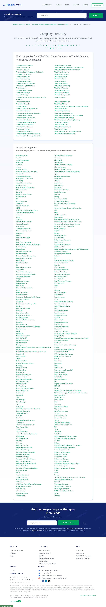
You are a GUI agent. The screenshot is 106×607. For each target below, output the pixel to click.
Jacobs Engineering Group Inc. (63, 301)
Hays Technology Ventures (62, 281)
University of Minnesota (23, 461)
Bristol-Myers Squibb (60, 199)
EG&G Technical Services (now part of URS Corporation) (71, 249)
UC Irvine (19, 443)
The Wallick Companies (61, 92)
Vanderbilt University (22, 475)
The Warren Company (23, 79)
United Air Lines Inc (22, 445)
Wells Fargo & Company (61, 488)
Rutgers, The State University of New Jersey (67, 390)
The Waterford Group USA (62, 127)
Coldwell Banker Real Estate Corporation (66, 219)
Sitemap (12, 570)
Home (15, 25)
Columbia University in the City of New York (67, 222)
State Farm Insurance (61, 411)
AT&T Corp (19, 180)
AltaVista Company (60, 167)
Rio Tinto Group (21, 386)
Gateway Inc (20, 269)
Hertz (56, 285)
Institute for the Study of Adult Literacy (28, 297)
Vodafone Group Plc (22, 479)
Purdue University (21, 377)
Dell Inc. (18, 235)
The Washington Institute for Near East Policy (68, 115)
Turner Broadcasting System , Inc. (26, 434)
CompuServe (20, 226)
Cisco (18, 217)
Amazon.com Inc (21, 169)
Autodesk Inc (58, 183)
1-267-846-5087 (45, 573)
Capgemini (19, 203)
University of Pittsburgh (61, 461)
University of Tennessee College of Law (66, 463)
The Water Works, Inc (61, 88)
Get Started (97, 5)
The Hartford (20, 422)
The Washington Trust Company (26, 122)
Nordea (56, 347)
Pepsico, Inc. (58, 363)
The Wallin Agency (22, 95)
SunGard (19, 415)
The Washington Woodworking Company (67, 120)
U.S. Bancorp (20, 436)
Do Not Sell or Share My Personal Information (84, 557)
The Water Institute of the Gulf (25, 83)
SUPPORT (76, 5)
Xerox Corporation (22, 493)
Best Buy (57, 194)
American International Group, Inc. (26, 171)
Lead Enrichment (45, 553)
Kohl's (56, 308)
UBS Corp (19, 441)
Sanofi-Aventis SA (59, 395)
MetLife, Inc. (20, 333)
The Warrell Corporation (23, 111)
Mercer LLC (58, 329)
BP (17, 199)
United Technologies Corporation (64, 447)
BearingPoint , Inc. (60, 192)
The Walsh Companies (61, 74)
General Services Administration (26, 274)
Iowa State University (22, 299)
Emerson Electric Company (62, 253)
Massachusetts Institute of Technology (28, 326)
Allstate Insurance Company (63, 164)
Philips (56, 365)
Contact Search (44, 550)
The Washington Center (61, 90)
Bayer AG (19, 192)
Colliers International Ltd (23, 222)
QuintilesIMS (58, 377)
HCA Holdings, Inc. (22, 283)
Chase (56, 212)
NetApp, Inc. (20, 345)
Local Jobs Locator (22, 317)
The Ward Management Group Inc (26, 108)
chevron (18, 215)
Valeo (56, 472)
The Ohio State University (62, 422)
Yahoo (56, 493)
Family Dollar (20, 260)
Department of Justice (23, 237)
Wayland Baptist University (62, 486)
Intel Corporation (59, 297)
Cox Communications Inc (24, 231)
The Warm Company (60, 108)
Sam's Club (19, 395)
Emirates (57, 256)
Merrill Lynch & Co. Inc (61, 331)
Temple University (60, 418)
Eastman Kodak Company (62, 244)
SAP (17, 397)
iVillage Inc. (19, 301)
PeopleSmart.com (37, 531)
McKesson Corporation (61, 326)
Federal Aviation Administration (64, 260)
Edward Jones (20, 249)
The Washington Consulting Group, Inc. (28, 113)
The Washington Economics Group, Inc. (28, 133)
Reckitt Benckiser (21, 383)
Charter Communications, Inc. (25, 212)
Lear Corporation (59, 313)
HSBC (18, 290)
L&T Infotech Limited (61, 310)
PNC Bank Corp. (21, 370)
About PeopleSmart (16, 550)
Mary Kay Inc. (58, 324)
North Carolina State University (64, 349)
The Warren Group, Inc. (61, 72)
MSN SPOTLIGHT (21, 338)
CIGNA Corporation (60, 215)
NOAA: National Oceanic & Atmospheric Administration (33, 347)
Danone (56, 233)
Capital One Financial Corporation (64, 203)
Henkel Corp (20, 285)
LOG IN (85, 5)
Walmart (57, 482)
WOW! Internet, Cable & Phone (64, 491)
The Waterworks (21, 88)
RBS (55, 381)
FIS (17, 265)
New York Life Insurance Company (65, 345)
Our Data (42, 556)
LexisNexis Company (60, 315)
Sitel (17, 404)
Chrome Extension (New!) (47, 564)
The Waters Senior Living (62, 86)
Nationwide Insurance (61, 340)
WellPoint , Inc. (20, 488)
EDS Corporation (59, 247)
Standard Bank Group (61, 406)
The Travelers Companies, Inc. (25, 425)
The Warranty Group (60, 76)
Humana (57, 290)
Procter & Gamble (59, 372)
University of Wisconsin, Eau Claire (26, 468)
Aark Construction (21, 155)
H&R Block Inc (58, 279)
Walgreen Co (20, 482)
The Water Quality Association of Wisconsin (29, 72)
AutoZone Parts (21, 185)
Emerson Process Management (26, 256)
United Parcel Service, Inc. (24, 447)
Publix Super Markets (60, 374)
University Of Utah (22, 466)
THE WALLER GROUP (23, 67)
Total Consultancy (21, 431)
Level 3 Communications (23, 315)
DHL (17, 240)
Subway (56, 413)
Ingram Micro (58, 295)
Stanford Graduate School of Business (28, 409)
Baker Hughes (58, 185)
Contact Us (79, 550)
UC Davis (57, 441)
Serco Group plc (21, 402)
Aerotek (18, 158)
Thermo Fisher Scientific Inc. (63, 425)
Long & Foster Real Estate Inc (25, 320)
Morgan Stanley (59, 336)
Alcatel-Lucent (58, 162)
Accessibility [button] (15, 601)
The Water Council (60, 81)
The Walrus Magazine (23, 92)
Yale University (21, 495)
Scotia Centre (58, 399)
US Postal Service (21, 470)
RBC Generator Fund (22, 381)
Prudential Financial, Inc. (23, 374)
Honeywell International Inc (24, 288)
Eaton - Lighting (21, 247)
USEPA (18, 472)
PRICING (59, 5)
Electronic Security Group (24, 251)
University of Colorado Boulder (25, 452)
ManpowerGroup (21, 324)
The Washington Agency (23, 81)
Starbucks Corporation (23, 411)
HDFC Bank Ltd (59, 283)
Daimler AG (19, 233)
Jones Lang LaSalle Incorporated (26, 304)
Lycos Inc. (19, 322)
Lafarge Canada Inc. (22, 313)
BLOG (67, 5)
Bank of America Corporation (25, 187)
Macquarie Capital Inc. (61, 322)
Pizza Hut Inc (58, 368)
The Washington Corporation (63, 113)
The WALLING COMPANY (24, 74)
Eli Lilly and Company (61, 251)
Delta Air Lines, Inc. (60, 235)
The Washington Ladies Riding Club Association (69, 67)
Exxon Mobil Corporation (23, 258)
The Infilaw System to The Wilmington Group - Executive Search (50, 25)
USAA (56, 470)
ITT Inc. (56, 299)
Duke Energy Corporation (24, 242)
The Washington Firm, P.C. (24, 90)
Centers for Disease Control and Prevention (67, 208)
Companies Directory (24, 25)
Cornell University (59, 228)
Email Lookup (43, 561)
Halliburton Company (22, 281)
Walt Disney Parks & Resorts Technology (29, 484)
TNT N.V (19, 429)
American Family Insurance (62, 169)
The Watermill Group (60, 129)
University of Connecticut (62, 452)
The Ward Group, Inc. (22, 70)
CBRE (18, 208)
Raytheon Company (60, 379)
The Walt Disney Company (62, 65)
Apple (56, 174)
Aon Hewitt (19, 174)
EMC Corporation (21, 253)
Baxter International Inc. (61, 190)
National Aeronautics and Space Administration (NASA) (71, 338)
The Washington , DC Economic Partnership (68, 131)
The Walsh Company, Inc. (62, 101)
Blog (11, 556)
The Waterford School (23, 129)
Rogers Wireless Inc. (22, 390)
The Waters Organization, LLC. (25, 86)
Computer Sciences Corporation (64, 226)
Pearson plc (58, 361)
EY (55, 258)
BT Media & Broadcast (61, 201)
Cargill (56, 206)
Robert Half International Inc (25, 388)
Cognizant (19, 219)
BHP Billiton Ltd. (21, 196)
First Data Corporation (61, 263)
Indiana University (21, 295)
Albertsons (19, 162)
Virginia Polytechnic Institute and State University (69, 477)
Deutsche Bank (59, 237)
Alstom (18, 167)
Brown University (21, 201)
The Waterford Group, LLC (24, 127)
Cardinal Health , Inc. (22, 206)
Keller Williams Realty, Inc (62, 306)
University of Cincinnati (61, 450)
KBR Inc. (18, 306)
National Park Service (22, 340)
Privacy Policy (79, 528)
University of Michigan (61, 459)
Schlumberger (20, 399)
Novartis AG (20, 354)
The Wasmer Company (61, 122)
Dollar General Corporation (62, 240)
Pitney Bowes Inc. (21, 368)
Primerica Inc (20, 372)
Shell (55, 402)
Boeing (56, 196)
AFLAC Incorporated (22, 160)
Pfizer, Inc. (19, 365)
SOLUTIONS (47, 5)
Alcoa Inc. (19, 164)
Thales (56, 420)
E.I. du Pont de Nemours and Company (28, 244)
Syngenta (19, 418)
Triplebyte (57, 431)
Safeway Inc (20, 393)
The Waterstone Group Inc (24, 131)
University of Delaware (23, 454)
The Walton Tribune (60, 104)
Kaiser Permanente (60, 304)
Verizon (56, 475)
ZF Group (57, 495)
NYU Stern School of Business (63, 354)
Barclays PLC (58, 187)
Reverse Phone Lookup (46, 558)
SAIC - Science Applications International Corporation (70, 393)
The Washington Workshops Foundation (28, 136)
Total (56, 429)
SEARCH (96, 16)
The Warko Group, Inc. (23, 76)
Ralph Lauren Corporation (24, 379)
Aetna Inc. (57, 158)
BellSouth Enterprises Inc (24, 194)
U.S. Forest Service (22, 438)
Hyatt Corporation (21, 292)
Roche (56, 388)
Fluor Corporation (59, 267)
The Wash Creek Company (24, 65)
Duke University (59, 242)
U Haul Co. (57, 434)
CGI (55, 210)
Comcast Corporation (22, 224)
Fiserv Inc (57, 265)
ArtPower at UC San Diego (24, 178)
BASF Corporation (21, 190)
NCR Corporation (21, 342)
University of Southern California (26, 463)
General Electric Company (24, 272)
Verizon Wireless (21, 477)
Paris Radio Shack (21, 361)
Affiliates (13, 553)
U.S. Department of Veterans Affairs (65, 436)
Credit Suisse (58, 231)
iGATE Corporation (60, 292)
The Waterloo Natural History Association (67, 70)
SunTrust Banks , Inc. (60, 415)
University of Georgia (22, 456)
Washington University (61, 484)
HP (55, 288)
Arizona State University (23, 176)
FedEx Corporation (22, 263)
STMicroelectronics (22, 413)
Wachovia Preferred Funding (63, 479)
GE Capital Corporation (61, 269)
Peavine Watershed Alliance (25, 363)
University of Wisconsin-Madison (64, 468)
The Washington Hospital (24, 115)
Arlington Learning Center (62, 176)
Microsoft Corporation (23, 336)
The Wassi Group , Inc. (61, 124)
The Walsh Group (59, 97)
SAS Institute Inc (59, 397)
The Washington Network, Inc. (25, 117)
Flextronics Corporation (23, 267)
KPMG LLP (19, 310)
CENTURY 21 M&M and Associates (26, 210)
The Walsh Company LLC (62, 95)
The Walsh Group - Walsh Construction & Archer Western (31, 98)
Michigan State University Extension (65, 333)
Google (18, 279)
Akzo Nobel (58, 160)
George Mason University (62, 274)
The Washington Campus (62, 111)
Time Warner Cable (22, 427)
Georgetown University (23, 276)
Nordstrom (19, 349)
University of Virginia (60, 466)
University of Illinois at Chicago (25, 459)
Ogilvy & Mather (21, 356)
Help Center (80, 553)
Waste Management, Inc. (24, 486)
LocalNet (57, 317)
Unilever (57, 443)
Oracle (18, 358)
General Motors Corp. (61, 272)
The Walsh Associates (23, 101)
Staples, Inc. (58, 409)
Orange (56, 358)
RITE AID (57, 386)
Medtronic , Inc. (21, 329)
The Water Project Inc (61, 83)
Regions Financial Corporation (63, 383)
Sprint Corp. (19, 406)
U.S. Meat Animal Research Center (64, 438)
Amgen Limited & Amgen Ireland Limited (67, 171)
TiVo (55, 427)
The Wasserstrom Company (24, 124)
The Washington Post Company (64, 117)
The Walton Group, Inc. (23, 104)
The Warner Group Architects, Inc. (64, 133)
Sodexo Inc (57, 404)
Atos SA (56, 180)
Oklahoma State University (62, 356)
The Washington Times (23, 120)
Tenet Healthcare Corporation (25, 420)
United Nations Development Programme (67, 445)
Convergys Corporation (23, 228)
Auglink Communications (24, 183)
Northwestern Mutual (61, 352)
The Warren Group (60, 79)
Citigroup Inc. (58, 217)
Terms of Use (69, 528)
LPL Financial (58, 320)
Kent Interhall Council (23, 308)
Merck (18, 331)
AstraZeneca (58, 178)
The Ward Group (21, 106)
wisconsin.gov (20, 491)
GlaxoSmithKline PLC (60, 276)
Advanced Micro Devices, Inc (63, 155)
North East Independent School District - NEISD (31, 352)
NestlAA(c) (57, 342)
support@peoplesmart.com (48, 570)
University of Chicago (22, 450)
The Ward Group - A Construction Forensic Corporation (71, 106)
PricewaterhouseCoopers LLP (63, 370)
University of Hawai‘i (60, 456)
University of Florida (60, 454)
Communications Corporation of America (67, 224)
